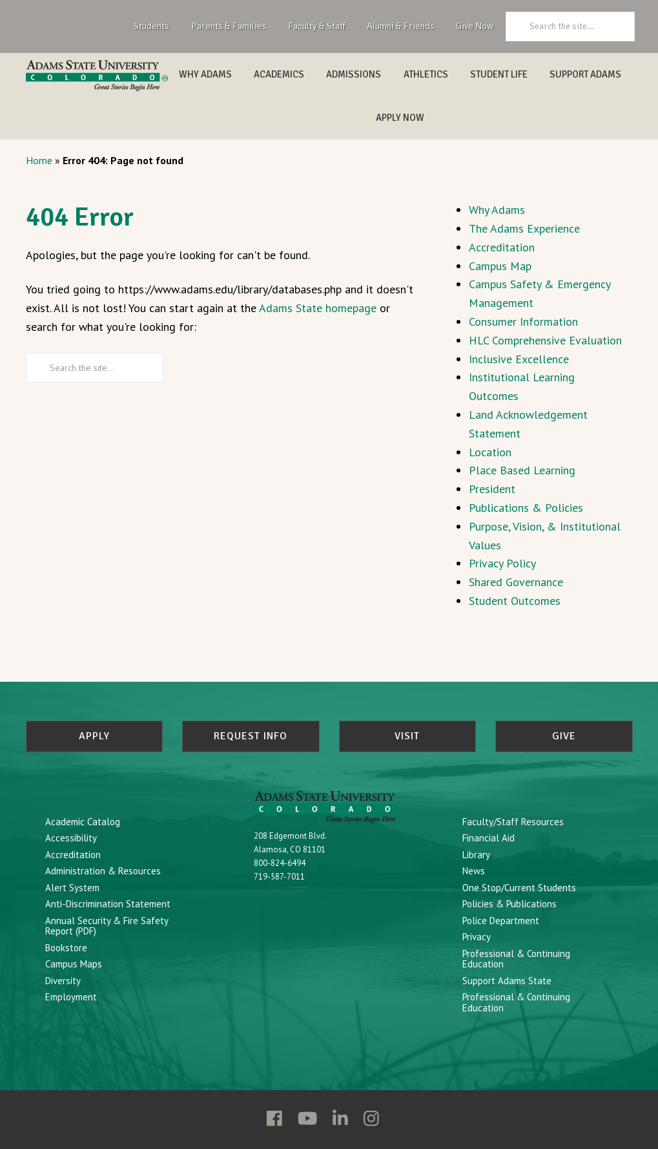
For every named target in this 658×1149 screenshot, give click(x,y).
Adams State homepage (317, 307)
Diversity (63, 981)
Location (490, 452)
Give (564, 736)
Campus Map (500, 265)
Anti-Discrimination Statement (107, 904)
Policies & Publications (509, 904)
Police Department (500, 920)
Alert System (72, 887)
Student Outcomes (514, 600)
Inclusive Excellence (519, 359)
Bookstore (66, 948)
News (473, 871)
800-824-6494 (279, 863)
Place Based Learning (522, 470)
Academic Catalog (82, 822)
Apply (94, 736)
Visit (407, 736)
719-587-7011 (279, 876)
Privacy (476, 937)
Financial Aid (488, 838)
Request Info (250, 736)
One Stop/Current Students (519, 887)
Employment (71, 997)
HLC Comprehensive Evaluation (545, 340)
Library (476, 855)
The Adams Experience (524, 228)
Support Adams (585, 74)
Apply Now (400, 117)
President (492, 488)
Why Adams (205, 74)
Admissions (353, 74)
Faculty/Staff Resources (513, 822)
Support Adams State (506, 981)
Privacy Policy (502, 563)
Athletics (426, 74)
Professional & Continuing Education (516, 959)
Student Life (499, 74)
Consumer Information (523, 321)
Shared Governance (516, 581)
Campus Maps (73, 964)
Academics (279, 74)
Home (39, 160)
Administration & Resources (103, 871)
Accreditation (502, 247)
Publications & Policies (526, 507)
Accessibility (71, 838)
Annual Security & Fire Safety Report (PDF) (106, 926)
